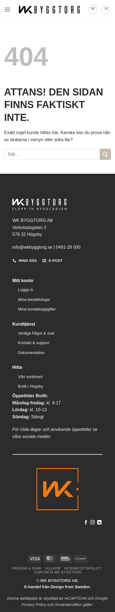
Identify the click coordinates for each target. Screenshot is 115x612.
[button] (7, 9)
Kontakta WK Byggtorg (58, 572)
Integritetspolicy (83, 568)
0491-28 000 (68, 247)
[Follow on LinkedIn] (99, 522)
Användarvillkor (68, 604)
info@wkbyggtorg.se (32, 247)
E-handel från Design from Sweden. (57, 587)
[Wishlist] (92, 9)
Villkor (53, 568)
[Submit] (105, 154)
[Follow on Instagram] (92, 522)
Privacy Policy (34, 604)
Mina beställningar (34, 299)
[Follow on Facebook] (86, 522)
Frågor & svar (26, 568)
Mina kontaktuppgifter (37, 309)
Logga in (25, 290)
